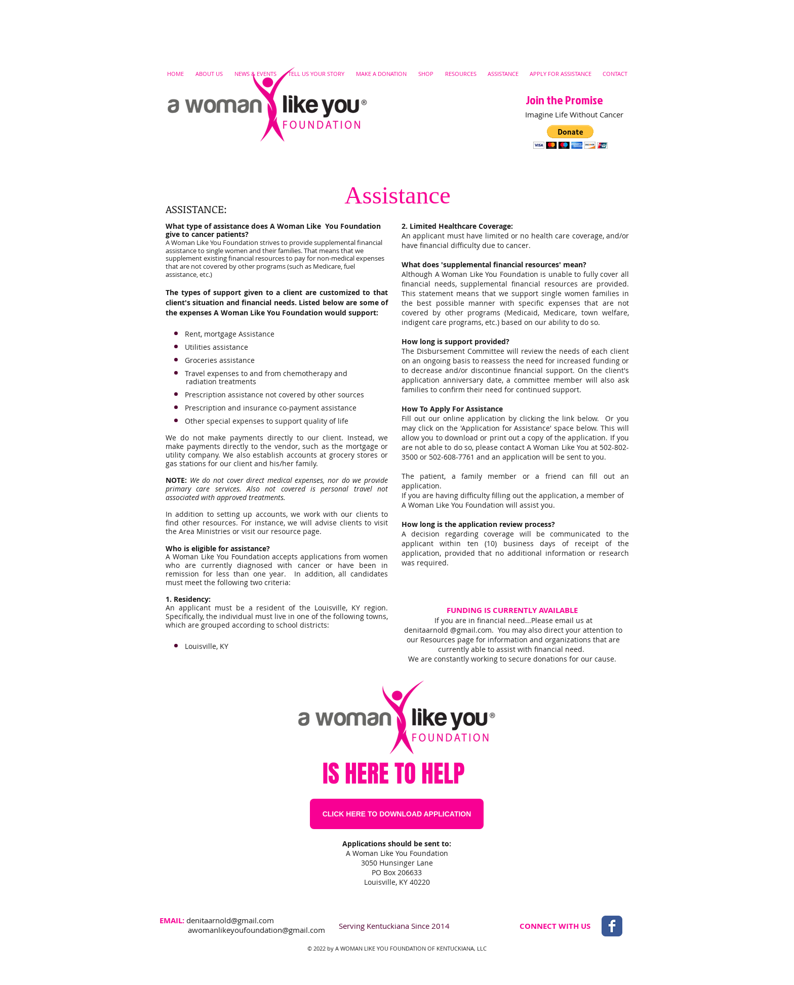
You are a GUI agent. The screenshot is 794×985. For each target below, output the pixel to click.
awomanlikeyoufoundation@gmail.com (256, 930)
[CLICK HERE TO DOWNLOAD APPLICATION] (397, 814)
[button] (570, 137)
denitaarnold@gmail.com (230, 920)
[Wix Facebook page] (612, 926)
